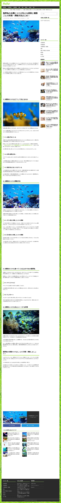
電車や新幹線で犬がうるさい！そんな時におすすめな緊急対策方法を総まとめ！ (52, 97)
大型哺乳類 (4, 7)
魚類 (22, 7)
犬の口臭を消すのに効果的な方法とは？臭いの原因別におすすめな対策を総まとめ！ (52, 111)
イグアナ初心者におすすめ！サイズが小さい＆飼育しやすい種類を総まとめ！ (23, 489)
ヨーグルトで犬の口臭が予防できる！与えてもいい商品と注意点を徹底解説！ (52, 118)
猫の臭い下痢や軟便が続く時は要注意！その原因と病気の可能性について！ (52, 77)
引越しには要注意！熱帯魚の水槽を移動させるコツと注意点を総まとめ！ (33, 449)
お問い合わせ (33, 483)
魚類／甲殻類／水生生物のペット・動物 (22, 18)
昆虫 (33, 7)
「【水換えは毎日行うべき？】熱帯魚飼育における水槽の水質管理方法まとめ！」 (18, 145)
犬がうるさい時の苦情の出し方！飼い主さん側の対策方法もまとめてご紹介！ (52, 91)
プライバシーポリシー (35, 485)
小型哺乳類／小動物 (44, 46)
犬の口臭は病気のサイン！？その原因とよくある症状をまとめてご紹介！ (52, 84)
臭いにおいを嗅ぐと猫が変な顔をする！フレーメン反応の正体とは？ (52, 70)
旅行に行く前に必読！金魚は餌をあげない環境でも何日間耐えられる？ (14, 444)
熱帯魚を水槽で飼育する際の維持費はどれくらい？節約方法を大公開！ (33, 434)
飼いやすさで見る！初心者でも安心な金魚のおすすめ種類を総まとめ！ (14, 439)
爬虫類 (26, 7)
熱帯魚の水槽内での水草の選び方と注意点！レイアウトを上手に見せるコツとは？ (33, 439)
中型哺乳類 (9, 7)
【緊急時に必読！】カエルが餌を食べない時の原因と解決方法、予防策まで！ (23, 493)
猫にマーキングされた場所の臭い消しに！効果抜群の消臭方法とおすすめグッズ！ (52, 63)
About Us (32, 487)
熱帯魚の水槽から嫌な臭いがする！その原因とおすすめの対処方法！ (33, 444)
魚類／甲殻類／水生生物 (45, 50)
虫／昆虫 (42, 56)
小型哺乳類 (15, 7)
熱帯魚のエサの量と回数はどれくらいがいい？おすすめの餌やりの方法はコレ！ (14, 449)
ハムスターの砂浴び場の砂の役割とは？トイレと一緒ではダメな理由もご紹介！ (52, 125)
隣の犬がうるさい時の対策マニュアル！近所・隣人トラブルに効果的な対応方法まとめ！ (52, 104)
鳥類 (19, 7)
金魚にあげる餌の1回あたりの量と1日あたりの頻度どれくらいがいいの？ (13, 434)
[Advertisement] (21, 53)
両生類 (30, 7)
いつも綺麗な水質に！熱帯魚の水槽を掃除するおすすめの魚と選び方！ (14, 454)
